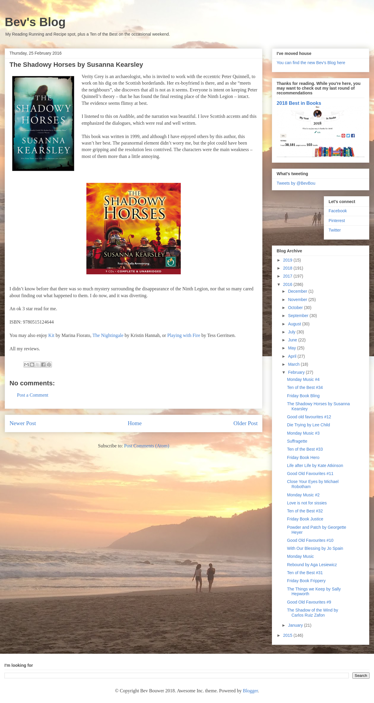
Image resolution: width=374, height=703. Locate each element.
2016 (288, 284)
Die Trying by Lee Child (308, 424)
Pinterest (337, 220)
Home (135, 423)
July (292, 332)
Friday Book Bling (303, 395)
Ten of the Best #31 (305, 572)
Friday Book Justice (305, 519)
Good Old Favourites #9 (309, 602)
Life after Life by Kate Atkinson (315, 465)
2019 (288, 260)
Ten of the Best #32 (305, 511)
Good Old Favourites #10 (310, 540)
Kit (51, 335)
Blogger (250, 690)
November (298, 299)
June (293, 340)
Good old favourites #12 (309, 416)
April (292, 356)
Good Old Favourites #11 (310, 473)
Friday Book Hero (303, 457)
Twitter (335, 230)
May (292, 348)
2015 (288, 635)
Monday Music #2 (303, 495)
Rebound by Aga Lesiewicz (312, 564)
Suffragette (297, 441)
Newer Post (22, 423)
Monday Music (300, 556)
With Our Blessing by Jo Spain (315, 548)
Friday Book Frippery (306, 580)
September (298, 315)
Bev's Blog (35, 21)
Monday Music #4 (303, 379)
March (294, 364)
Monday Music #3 (303, 433)
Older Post (245, 423)
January (296, 625)
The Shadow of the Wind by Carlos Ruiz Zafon (312, 613)
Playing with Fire (183, 335)
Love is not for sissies (307, 503)
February (297, 372)
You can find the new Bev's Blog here (311, 62)
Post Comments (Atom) (146, 445)
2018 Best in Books (299, 103)
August (295, 324)
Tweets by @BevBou (296, 183)
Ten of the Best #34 (305, 387)
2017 (288, 276)
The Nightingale (107, 335)
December (298, 291)
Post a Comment (32, 395)
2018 (288, 268)
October (296, 307)
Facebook (338, 210)
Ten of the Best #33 (305, 449)
